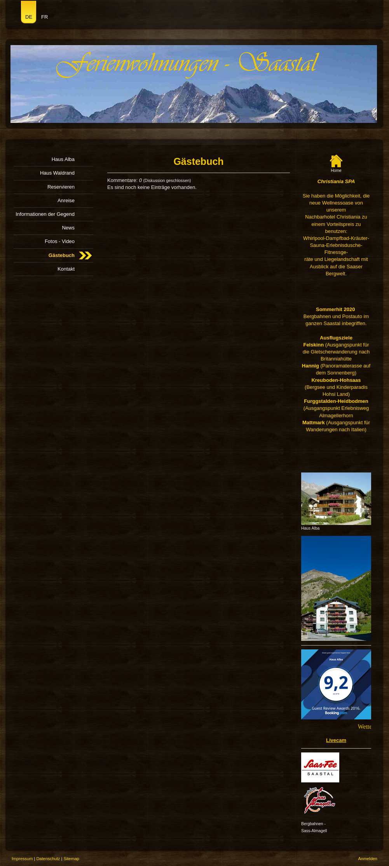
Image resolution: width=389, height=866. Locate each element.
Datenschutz (48, 858)
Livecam (336, 740)
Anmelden (367, 858)
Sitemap (71, 858)
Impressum (22, 858)
